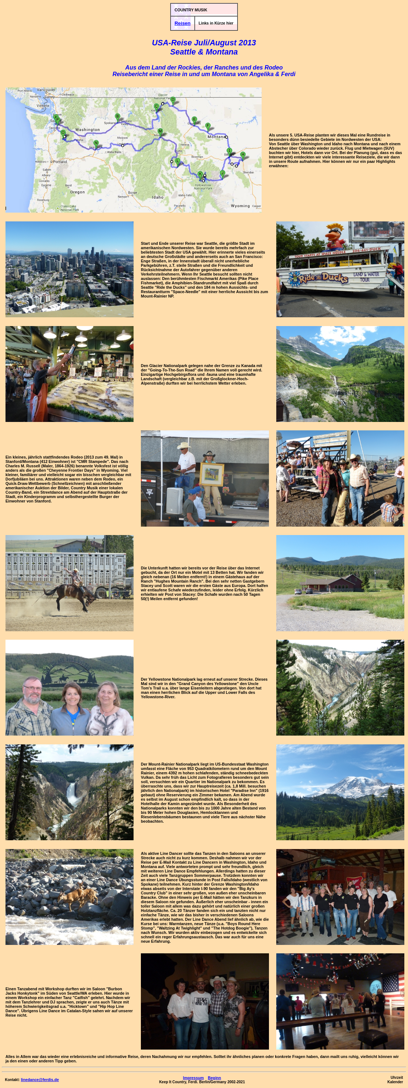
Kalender (395, 1082)
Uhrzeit (397, 1078)
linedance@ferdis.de (40, 1079)
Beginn (214, 1078)
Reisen (183, 23)
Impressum (193, 1078)
